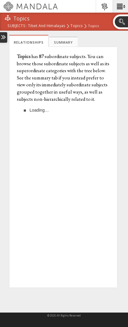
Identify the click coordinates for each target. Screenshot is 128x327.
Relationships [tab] (29, 42)
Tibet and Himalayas (46, 26)
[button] (120, 6)
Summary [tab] (63, 42)
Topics (76, 26)
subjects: (17, 26)
